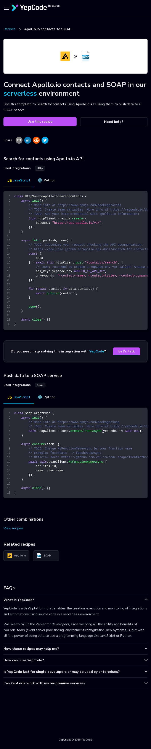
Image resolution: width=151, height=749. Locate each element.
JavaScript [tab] (18, 180)
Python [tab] (46, 180)
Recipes (9, 29)
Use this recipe (40, 121)
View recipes (13, 528)
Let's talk (126, 351)
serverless (20, 93)
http (40, 168)
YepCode (96, 351)
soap (40, 385)
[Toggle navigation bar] (6, 8)
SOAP (44, 555)
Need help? (113, 121)
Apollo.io (16, 555)
